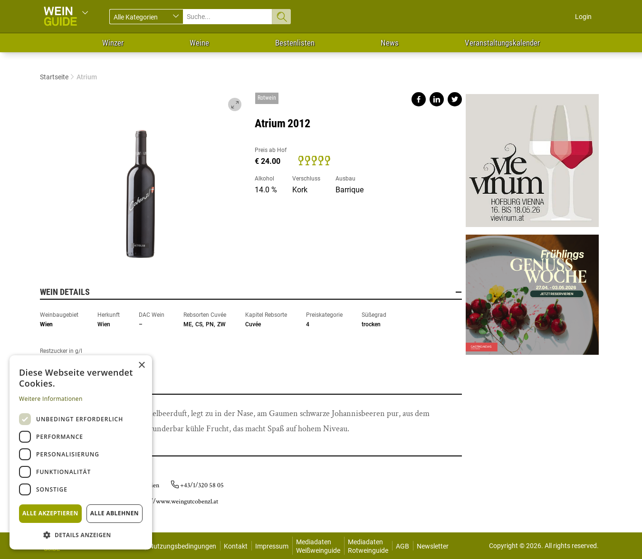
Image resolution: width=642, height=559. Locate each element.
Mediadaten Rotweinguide (368, 546)
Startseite (54, 77)
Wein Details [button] (251, 292)
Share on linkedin (437, 99)
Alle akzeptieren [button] (50, 513)
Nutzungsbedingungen (182, 546)
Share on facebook (419, 99)
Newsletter (433, 546)
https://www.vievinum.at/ (532, 160)
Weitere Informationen (51, 399)
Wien (46, 324)
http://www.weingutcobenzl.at (178, 501)
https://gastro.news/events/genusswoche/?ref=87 (532, 291)
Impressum (271, 546)
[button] (81, 534)
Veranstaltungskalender (502, 42)
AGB (402, 546)
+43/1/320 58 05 (202, 485)
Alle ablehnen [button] (114, 513)
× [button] (141, 365)
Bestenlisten (295, 42)
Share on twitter (455, 99)
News (390, 42)
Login (583, 16)
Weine (199, 42)
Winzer (113, 42)
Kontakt (236, 546)
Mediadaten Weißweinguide (318, 546)
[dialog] (81, 452)
